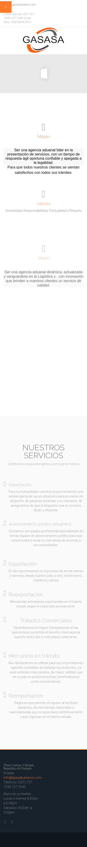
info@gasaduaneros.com (19, 4)
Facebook (79, 5)
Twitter (69, 5)
